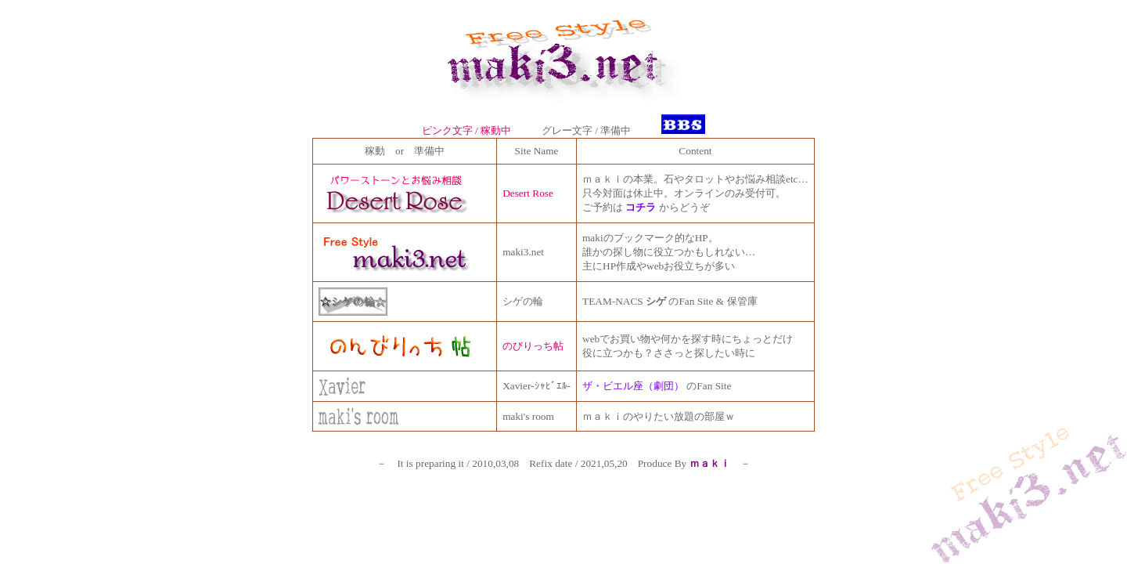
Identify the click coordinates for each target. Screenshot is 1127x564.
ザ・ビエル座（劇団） (633, 386)
